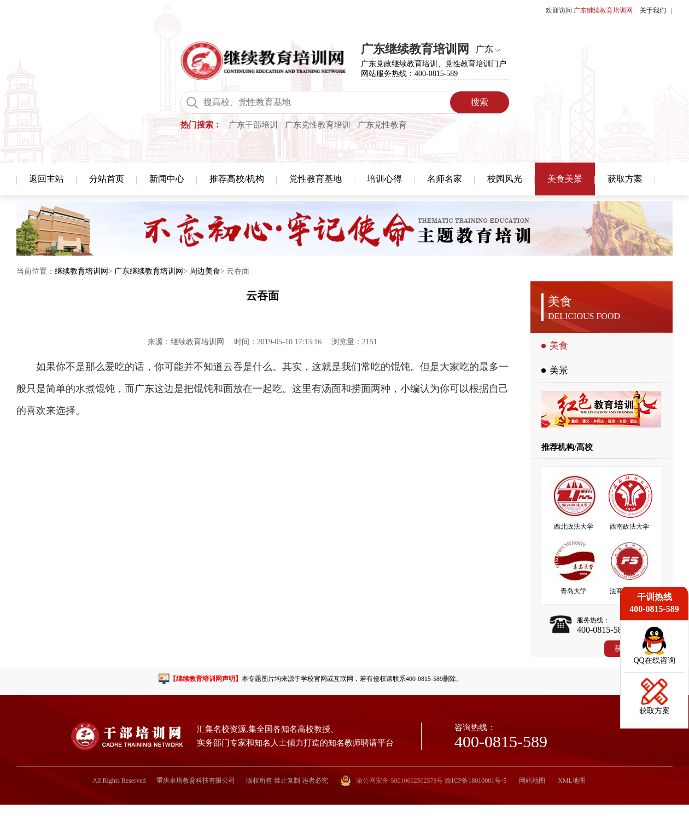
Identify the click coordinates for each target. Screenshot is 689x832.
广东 (484, 49)
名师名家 (444, 178)
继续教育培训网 (81, 271)
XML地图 (572, 780)
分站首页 (106, 178)
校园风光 (504, 178)
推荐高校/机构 (236, 178)
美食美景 (564, 178)
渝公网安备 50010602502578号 (392, 780)
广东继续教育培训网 (148, 271)
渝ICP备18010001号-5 (475, 780)
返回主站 (46, 178)
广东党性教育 (382, 124)
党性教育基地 (315, 178)
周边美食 (205, 271)
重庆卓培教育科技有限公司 (195, 780)
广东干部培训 (253, 124)
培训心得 (384, 178)
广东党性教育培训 (318, 124)
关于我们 (653, 10)
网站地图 (532, 780)
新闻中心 (166, 178)
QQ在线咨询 (654, 660)
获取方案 (625, 178)
